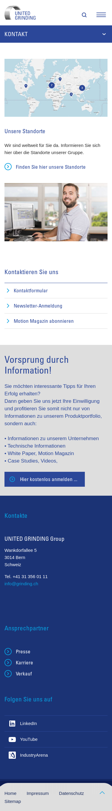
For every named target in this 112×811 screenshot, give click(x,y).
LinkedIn (28, 723)
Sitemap (12, 801)
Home (11, 793)
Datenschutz (71, 793)
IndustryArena (34, 755)
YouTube (29, 739)
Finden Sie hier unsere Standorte (51, 167)
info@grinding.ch (21, 583)
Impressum (38, 793)
